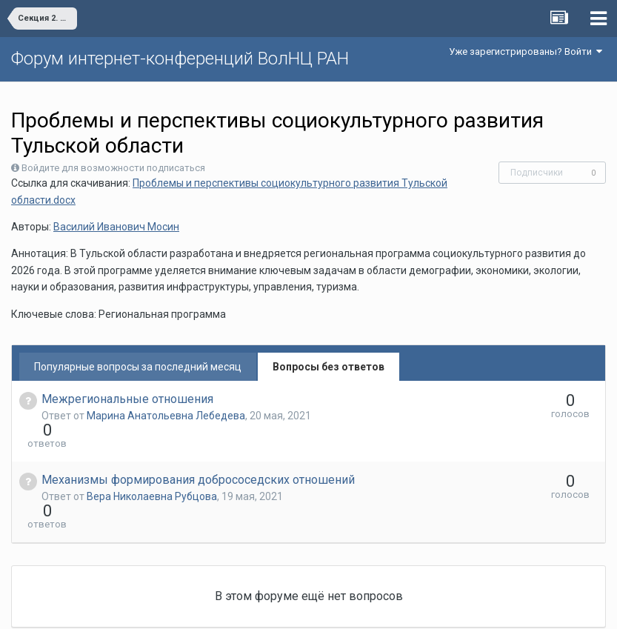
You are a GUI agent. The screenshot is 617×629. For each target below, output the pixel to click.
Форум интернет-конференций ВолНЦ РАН (180, 58)
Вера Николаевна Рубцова (152, 470)
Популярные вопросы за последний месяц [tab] (137, 367)
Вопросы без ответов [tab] (328, 367)
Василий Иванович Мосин (116, 227)
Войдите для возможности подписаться (113, 167)
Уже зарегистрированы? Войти (525, 51)
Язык (263, 607)
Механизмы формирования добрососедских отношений (198, 453)
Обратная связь (331, 607)
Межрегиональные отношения (127, 399)
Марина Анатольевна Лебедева (166, 416)
